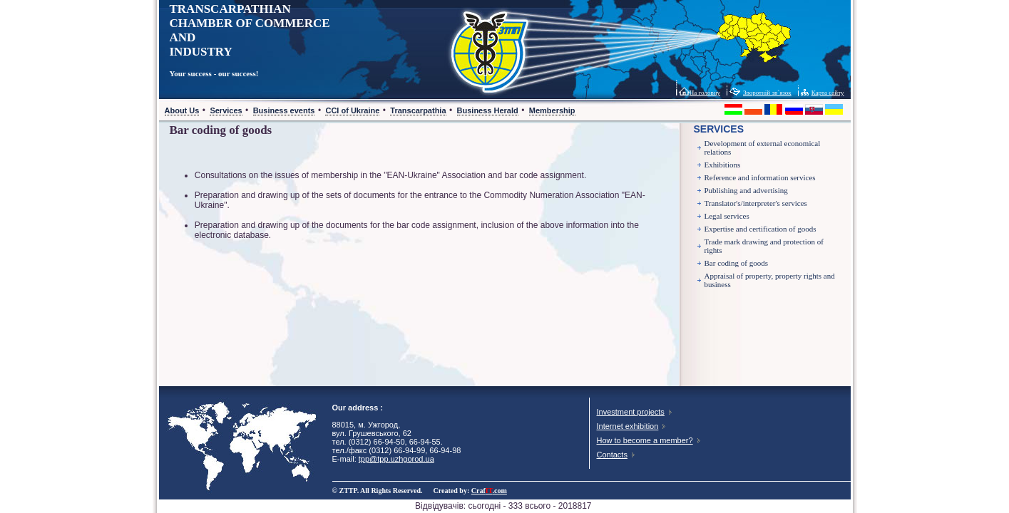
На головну (705, 92)
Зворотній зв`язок (767, 92)
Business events (284, 110)
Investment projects (631, 412)
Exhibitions (723, 164)
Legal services (727, 216)
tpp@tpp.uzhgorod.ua (396, 459)
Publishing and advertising (746, 190)
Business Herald (487, 110)
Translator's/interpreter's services (756, 203)
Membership (552, 110)
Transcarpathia (418, 110)
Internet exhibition (628, 426)
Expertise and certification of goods (760, 228)
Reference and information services (760, 177)
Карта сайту (827, 92)
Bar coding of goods (737, 263)
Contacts (612, 454)
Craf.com (489, 490)
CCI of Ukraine (352, 110)
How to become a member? (645, 440)
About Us (182, 110)
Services (226, 110)
